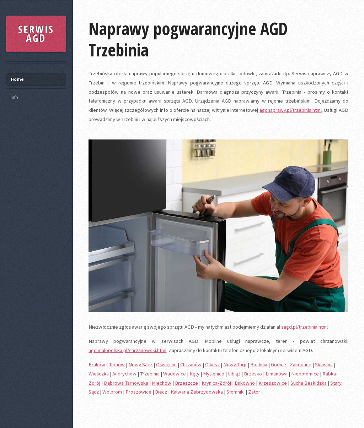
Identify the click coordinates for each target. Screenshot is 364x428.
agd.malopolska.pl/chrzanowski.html (127, 350)
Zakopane (300, 364)
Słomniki (235, 392)
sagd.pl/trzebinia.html (304, 327)
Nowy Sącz (140, 364)
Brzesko (253, 374)
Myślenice (213, 374)
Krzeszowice (272, 383)
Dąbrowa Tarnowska (126, 383)
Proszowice (138, 392)
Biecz (161, 392)
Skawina (324, 364)
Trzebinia (150, 374)
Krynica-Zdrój (216, 383)
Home (17, 79)
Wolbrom (112, 392)
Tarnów (117, 364)
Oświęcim (166, 364)
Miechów (161, 383)
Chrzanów (191, 364)
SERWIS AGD (36, 33)
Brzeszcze (186, 383)
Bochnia (258, 364)
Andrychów (124, 374)
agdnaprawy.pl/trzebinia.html (290, 110)
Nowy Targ (235, 364)
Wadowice (174, 374)
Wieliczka (99, 374)
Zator (254, 392)
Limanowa (277, 374)
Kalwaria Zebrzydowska (197, 392)
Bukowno (245, 383)
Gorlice (278, 364)
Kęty (194, 374)
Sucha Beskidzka (308, 383)
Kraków (97, 364)
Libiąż (234, 374)
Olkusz (212, 364)
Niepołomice (305, 374)
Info (14, 97)
